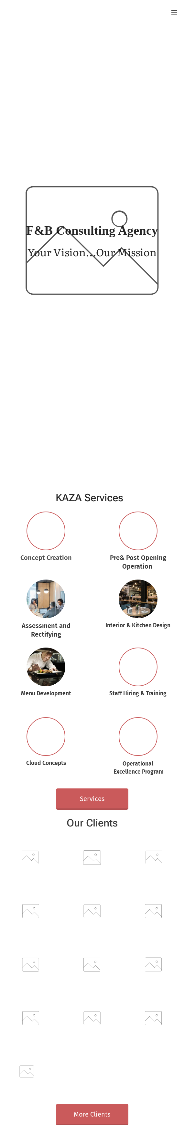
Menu (174, 12)
